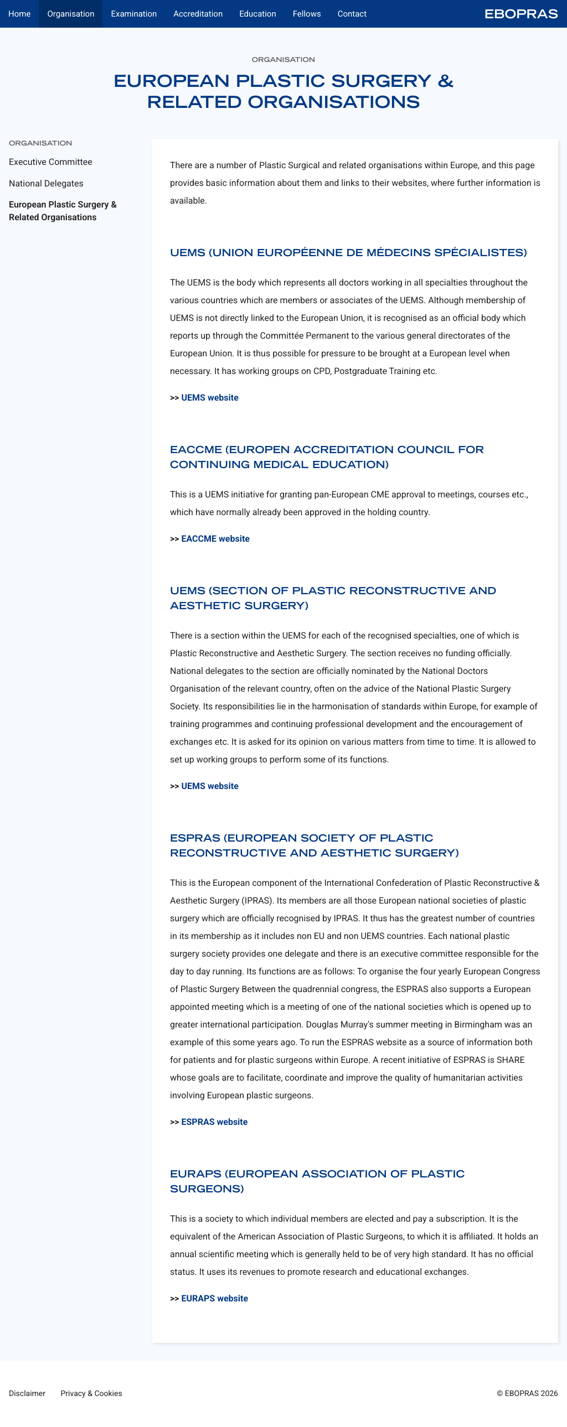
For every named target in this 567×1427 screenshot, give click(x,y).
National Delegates (46, 183)
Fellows (307, 14)
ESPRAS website (215, 1122)
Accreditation (198, 14)
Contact (352, 14)
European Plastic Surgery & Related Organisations (63, 210)
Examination (134, 14)
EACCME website (216, 538)
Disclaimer (27, 1393)
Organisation (70, 14)
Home (19, 14)
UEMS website (210, 397)
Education (257, 14)
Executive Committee (50, 162)
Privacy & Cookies (91, 1393)
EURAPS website (215, 1298)
